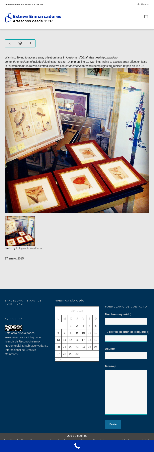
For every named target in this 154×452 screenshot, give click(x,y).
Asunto (127, 355)
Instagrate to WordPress (29, 248)
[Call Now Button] (77, 446)
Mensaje (127, 392)
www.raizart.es (14, 337)
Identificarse (143, 4)
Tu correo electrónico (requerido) (127, 336)
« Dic (58, 359)
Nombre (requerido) (127, 321)
